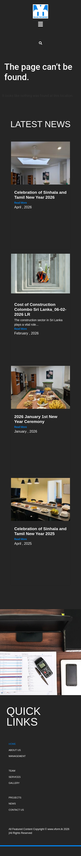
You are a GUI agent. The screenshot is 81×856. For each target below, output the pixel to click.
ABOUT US (15, 750)
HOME (12, 744)
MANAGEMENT (17, 756)
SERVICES (15, 777)
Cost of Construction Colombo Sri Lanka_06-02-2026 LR (40, 309)
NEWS (12, 803)
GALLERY (14, 783)
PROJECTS (15, 797)
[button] (40, 24)
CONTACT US (16, 810)
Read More (20, 202)
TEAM (12, 770)
